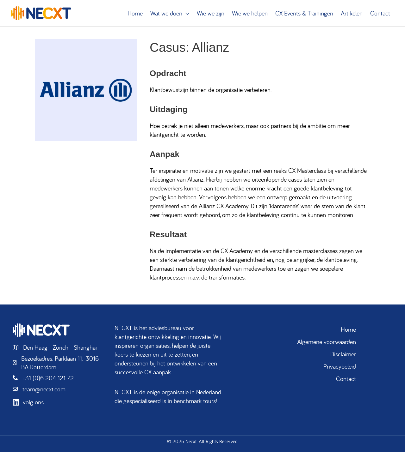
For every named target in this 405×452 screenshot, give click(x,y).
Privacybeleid (339, 367)
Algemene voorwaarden (326, 342)
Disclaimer (343, 354)
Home (348, 330)
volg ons (33, 403)
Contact (346, 379)
